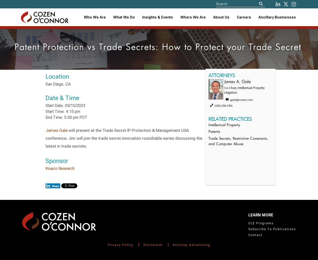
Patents (214, 132)
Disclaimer (153, 245)
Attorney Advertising (191, 245)
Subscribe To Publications (272, 229)
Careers (244, 17)
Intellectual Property (224, 125)
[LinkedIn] (278, 4)
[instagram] (293, 4)
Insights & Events (157, 17)
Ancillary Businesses (277, 17)
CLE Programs (260, 223)
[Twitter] (285, 4)
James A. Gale (237, 82)
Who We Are (95, 17)
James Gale (57, 130)
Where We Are (193, 17)
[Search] (261, 3)
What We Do (124, 17)
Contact (255, 235)
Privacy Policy (120, 245)
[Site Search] (240, 3)
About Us (221, 17)
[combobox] (158, 17)
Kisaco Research (60, 168)
